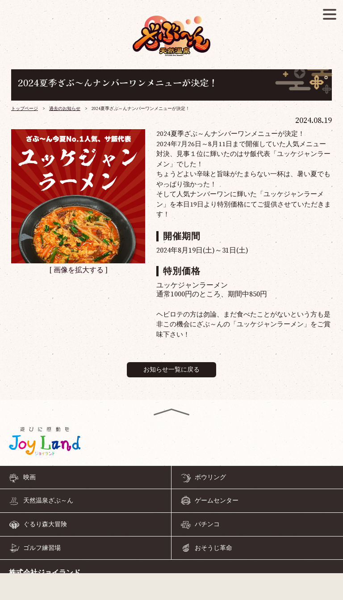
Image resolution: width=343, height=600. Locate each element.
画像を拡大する (79, 270)
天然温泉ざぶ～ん (48, 501)
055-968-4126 (171, 588)
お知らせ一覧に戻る (171, 370)
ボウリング (210, 477)
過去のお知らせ (64, 108)
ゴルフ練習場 (42, 548)
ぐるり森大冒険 (45, 524)
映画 (29, 477)
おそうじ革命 (213, 548)
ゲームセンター (216, 501)
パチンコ (207, 524)
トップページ (24, 108)
